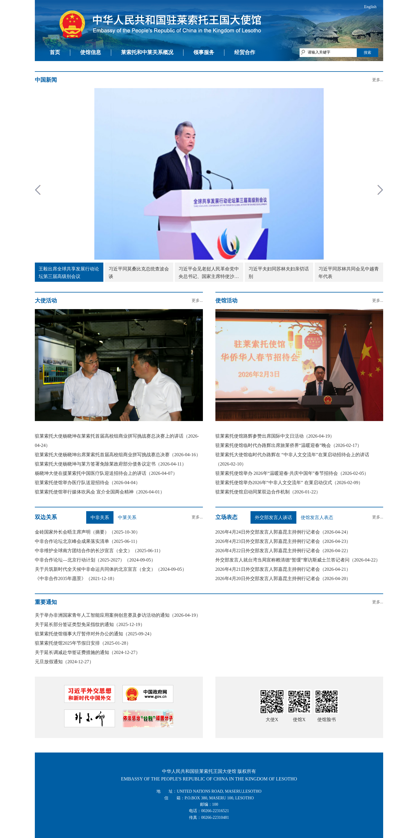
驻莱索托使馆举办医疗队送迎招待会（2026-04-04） (87, 482)
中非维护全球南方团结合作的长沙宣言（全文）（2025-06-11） (99, 550)
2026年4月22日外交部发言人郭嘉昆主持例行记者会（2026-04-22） (283, 550)
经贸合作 (244, 52)
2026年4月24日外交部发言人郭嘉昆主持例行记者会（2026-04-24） (283, 531)
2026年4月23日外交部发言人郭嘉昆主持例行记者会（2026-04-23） (283, 541)
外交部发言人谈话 (273, 517)
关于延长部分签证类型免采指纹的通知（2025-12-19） (90, 624)
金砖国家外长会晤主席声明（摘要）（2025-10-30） (87, 531)
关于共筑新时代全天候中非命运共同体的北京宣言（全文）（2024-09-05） (111, 569)
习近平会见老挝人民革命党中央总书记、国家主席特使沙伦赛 (209, 273)
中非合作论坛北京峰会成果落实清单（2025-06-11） (87, 541)
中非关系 (100, 517)
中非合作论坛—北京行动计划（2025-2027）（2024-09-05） (95, 559)
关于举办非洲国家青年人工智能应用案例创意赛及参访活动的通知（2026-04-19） (118, 615)
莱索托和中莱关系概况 (147, 52)
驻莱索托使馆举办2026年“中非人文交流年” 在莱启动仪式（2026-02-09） (289, 482)
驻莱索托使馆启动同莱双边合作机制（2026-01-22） (268, 491)
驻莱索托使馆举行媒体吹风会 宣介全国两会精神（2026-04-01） (100, 491)
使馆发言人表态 (317, 517)
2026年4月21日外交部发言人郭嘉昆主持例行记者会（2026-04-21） (283, 569)
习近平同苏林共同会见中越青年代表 (348, 272)
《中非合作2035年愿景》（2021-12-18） (76, 578)
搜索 (367, 52)
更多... (377, 80)
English (370, 7)
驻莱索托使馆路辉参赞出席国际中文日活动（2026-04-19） (275, 436)
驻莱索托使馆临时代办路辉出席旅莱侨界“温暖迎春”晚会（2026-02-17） (288, 445)
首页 (55, 52)
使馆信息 (90, 52)
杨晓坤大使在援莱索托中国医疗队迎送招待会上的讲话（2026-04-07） (106, 473)
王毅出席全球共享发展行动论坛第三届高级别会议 (69, 272)
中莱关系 (127, 517)
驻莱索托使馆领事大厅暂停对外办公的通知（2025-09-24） (94, 633)
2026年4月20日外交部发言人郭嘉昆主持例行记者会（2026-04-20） (283, 578)
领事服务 (203, 52)
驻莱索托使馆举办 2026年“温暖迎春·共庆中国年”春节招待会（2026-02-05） (292, 473)
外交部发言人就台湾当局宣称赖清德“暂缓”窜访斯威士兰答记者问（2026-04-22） (298, 559)
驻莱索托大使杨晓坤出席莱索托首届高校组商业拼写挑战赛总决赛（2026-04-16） (118, 454)
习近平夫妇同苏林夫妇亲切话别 (278, 272)
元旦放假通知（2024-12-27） (64, 661)
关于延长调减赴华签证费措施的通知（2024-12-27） (87, 652)
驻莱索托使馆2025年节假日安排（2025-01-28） (83, 643)
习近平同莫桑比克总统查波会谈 (139, 272)
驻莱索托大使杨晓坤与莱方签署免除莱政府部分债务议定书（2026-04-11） (110, 463)
